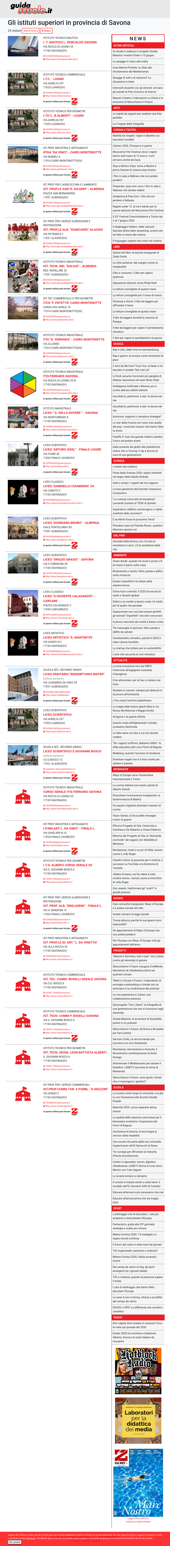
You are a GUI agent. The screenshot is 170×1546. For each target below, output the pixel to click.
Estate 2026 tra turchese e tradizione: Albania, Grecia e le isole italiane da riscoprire (135, 1337)
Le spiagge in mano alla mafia (130, 61)
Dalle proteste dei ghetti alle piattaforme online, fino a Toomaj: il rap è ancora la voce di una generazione (136, 450)
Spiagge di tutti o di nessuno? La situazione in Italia (132, 79)
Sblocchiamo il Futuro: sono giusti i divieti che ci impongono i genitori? (137, 1079)
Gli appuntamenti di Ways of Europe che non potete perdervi (136, 932)
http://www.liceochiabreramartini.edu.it (62, 503)
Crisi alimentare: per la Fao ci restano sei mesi (137, 682)
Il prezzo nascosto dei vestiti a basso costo (138, 621)
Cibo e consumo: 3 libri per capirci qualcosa (133, 274)
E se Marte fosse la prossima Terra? (134, 519)
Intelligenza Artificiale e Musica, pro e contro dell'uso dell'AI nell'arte (135, 388)
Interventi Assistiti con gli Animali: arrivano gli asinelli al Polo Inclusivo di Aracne (138, 89)
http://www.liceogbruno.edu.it (58, 539)
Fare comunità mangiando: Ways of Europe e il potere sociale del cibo (138, 906)
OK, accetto (14, 1542)
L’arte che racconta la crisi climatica (134, 654)
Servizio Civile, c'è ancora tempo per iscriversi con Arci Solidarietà (134, 1041)
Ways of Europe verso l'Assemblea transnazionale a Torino (133, 777)
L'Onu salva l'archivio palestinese (132, 700)
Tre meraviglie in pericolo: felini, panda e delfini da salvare (136, 630)
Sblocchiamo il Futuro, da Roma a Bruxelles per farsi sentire (138, 1031)
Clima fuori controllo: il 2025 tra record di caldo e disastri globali (137, 593)
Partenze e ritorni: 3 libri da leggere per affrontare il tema (135, 303)
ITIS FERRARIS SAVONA (60, 376)
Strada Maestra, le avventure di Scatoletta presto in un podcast (137, 1020)
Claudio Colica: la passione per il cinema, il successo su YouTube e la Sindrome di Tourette (138, 864)
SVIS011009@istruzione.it (56, 879)
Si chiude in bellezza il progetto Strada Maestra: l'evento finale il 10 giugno (135, 53)
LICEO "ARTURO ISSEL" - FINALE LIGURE (72, 449)
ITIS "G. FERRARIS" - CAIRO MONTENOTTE (73, 339)
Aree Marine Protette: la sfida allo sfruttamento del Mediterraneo (132, 69)
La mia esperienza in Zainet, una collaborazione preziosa (132, 996)
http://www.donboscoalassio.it (58, 772)
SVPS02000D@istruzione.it (57, 463)
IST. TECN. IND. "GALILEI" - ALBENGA (69, 266)
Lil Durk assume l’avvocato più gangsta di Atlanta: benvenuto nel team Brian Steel (137, 378)
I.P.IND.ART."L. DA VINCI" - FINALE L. (69, 828)
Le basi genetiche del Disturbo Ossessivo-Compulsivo (137, 491)
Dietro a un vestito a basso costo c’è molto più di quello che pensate (138, 603)
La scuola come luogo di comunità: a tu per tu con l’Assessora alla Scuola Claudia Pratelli (138, 1097)
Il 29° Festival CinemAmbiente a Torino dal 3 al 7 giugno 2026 (138, 218)
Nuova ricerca (30, 30)
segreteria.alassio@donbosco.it (59, 769)
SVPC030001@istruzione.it (57, 614)
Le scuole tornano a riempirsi (130, 1176)
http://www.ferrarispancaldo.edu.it (60, 59)
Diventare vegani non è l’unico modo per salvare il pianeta (136, 761)
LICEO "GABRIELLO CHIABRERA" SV (68, 486)
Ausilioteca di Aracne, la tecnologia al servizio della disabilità (135, 1133)
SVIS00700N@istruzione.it (56, 202)
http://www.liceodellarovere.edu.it (60, 429)
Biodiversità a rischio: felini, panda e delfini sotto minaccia (138, 573)
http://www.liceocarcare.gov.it (58, 618)
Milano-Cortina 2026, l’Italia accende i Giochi (135, 1258)
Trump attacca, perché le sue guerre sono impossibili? (137, 922)
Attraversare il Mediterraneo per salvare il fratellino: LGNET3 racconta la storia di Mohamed (137, 1067)
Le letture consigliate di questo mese (134, 289)
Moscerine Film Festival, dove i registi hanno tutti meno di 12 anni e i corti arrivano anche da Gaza (135, 155)
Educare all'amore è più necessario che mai (138, 1192)
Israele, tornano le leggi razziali (131, 914)
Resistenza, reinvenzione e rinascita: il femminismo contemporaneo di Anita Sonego (135, 1053)
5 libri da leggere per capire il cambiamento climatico (138, 329)
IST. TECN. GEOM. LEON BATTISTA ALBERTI (75, 1052)
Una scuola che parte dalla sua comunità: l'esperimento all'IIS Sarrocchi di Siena (137, 1143)
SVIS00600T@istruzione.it (56, 956)
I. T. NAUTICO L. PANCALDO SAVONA (70, 42)
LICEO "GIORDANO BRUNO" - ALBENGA (71, 523)
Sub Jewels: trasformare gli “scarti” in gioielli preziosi (135, 890)
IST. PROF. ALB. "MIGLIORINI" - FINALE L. (72, 906)
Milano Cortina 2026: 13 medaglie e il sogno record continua (135, 1236)
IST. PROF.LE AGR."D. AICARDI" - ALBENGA (73, 189)
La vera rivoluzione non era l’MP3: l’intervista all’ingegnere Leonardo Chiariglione (132, 670)
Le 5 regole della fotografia (128, 123)
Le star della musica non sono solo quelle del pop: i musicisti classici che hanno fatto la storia (138, 426)
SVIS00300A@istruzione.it (56, 166)
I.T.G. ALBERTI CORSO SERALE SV (67, 865)
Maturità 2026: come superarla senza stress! (135, 1109)
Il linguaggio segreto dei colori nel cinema (137, 240)
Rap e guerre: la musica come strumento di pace (138, 357)
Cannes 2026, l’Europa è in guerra (132, 145)
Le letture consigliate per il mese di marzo (137, 295)
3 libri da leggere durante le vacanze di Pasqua (135, 319)
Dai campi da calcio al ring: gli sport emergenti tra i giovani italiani (134, 1269)
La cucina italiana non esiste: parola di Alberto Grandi (135, 787)
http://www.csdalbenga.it (56, 695)
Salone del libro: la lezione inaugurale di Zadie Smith (136, 254)
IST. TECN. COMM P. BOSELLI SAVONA (71, 1016)
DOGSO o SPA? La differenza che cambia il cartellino (138, 1309)
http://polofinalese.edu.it (56, 466)
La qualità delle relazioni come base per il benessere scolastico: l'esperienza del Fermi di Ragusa (137, 1121)
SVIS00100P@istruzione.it (56, 92)
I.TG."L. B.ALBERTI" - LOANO (63, 115)
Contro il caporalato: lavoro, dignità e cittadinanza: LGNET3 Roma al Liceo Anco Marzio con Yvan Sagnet (137, 1165)
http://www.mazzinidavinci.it (57, 882)
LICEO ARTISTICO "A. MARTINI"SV (67, 637)
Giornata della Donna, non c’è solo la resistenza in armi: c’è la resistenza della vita (136, 545)
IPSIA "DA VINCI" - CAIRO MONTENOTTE (72, 152)
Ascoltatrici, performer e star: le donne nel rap (137, 398)
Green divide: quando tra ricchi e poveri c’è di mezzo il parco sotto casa (137, 563)
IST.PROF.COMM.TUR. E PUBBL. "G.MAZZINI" (75, 1089)
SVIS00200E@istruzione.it (56, 842)
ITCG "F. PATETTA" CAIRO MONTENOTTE (72, 303)
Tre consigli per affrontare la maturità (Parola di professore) (135, 1153)
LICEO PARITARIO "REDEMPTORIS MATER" (73, 674)
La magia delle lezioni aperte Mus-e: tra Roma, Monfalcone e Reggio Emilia (136, 708)
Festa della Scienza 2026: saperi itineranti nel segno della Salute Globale (137, 474)
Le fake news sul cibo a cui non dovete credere (135, 735)
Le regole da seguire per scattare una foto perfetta (137, 115)
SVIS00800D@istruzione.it (56, 500)
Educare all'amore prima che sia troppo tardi (136, 1200)
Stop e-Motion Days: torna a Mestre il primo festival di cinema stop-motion (134, 168)
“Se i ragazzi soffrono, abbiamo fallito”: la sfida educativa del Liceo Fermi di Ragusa (137, 745)
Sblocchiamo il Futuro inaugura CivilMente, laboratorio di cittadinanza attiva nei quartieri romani (138, 970)
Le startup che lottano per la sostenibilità (137, 648)
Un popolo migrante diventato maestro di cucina (137, 807)
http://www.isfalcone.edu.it (57, 96)
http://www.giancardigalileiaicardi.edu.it (63, 206)
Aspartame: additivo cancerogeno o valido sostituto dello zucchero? (137, 511)
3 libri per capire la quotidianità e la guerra (137, 337)
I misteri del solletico (125, 466)
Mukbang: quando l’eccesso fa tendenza (136, 753)
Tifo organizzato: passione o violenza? (135, 1250)
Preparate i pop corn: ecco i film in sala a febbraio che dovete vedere (136, 188)
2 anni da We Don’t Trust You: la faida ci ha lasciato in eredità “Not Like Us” (138, 368)
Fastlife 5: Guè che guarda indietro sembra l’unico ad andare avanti (138, 438)
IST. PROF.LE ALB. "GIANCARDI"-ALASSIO (73, 229)
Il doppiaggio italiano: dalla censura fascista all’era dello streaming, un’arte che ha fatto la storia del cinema (138, 230)
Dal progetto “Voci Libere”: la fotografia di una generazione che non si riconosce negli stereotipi (138, 1008)
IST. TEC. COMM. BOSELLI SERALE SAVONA (74, 979)
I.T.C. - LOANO (53, 79)
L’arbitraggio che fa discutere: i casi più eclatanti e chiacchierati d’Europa (136, 1216)
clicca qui (30, 1538)
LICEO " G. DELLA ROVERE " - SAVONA (70, 413)
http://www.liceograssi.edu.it (58, 576)
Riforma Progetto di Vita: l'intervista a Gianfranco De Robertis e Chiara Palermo (137, 827)
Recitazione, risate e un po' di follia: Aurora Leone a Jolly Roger (137, 852)
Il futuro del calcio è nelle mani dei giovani (137, 1244)
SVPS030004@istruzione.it (57, 536)
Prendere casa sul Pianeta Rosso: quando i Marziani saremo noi (138, 527)
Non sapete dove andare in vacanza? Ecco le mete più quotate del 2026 (137, 1325)
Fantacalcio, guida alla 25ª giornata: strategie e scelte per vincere (134, 1226)
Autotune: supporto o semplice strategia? (137, 416)
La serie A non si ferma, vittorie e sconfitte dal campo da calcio (137, 1299)
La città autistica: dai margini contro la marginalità (135, 264)
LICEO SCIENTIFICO (57, 714)
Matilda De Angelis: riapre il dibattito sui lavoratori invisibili (136, 137)
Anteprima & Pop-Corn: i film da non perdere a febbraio (134, 198)
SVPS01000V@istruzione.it (57, 573)
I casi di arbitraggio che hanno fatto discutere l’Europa (133, 1289)
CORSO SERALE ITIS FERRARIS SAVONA (72, 792)
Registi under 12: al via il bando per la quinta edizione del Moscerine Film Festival (138, 208)
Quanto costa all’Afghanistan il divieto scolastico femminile (135, 724)
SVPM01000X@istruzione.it (57, 426)
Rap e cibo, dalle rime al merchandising (136, 349)
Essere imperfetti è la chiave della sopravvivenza (132, 583)
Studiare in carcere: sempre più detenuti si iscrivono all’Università (137, 692)
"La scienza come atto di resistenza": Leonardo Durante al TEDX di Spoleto (134, 501)
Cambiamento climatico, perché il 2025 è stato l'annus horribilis (137, 640)
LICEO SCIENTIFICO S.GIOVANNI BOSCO (72, 751)
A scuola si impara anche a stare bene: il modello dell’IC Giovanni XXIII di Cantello (136, 1184)
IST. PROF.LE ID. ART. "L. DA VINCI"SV (70, 942)
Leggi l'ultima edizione (138, 1518)
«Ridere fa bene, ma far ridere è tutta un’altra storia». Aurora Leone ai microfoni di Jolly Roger (137, 878)
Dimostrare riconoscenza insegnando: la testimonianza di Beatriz (136, 797)
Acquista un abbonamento (138, 1521)
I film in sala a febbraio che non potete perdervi (135, 178)
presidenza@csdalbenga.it (56, 692)
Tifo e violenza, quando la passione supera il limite (138, 1279)
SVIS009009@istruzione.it (56, 56)
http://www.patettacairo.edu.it (58, 169)
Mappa (46, 30)
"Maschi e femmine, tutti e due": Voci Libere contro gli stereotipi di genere (138, 958)
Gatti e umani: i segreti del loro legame (135, 483)
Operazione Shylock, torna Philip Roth (135, 283)
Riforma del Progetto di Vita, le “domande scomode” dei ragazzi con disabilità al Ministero (137, 839)
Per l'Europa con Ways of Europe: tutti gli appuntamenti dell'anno (136, 942)
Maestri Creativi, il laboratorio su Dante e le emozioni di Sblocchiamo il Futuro (138, 100)
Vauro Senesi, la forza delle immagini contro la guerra (134, 817)
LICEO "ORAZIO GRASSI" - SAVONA (68, 559)
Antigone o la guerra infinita (129, 716)
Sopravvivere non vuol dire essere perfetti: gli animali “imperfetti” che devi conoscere (137, 613)
